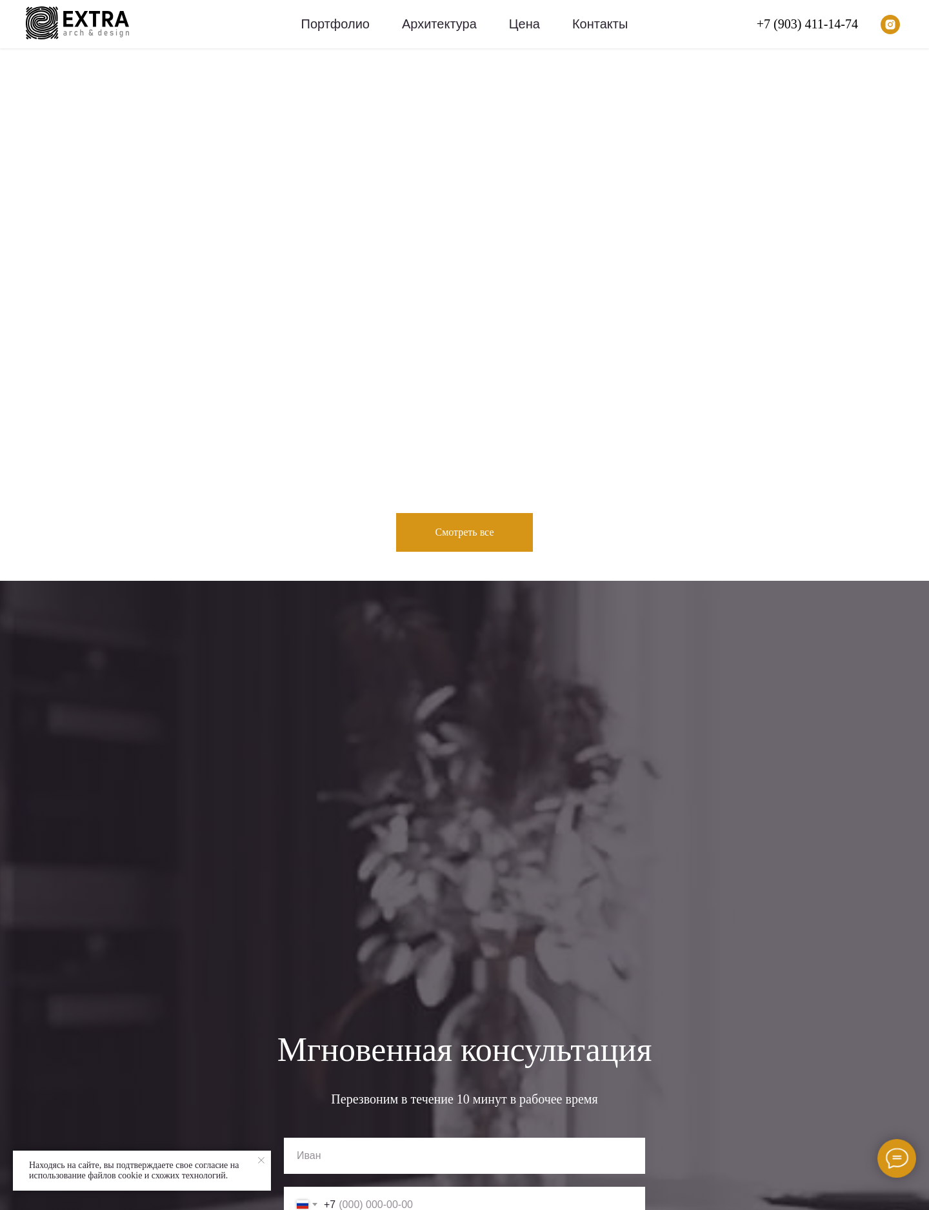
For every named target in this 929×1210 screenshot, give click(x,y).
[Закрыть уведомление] (261, 1160)
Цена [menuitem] (524, 24)
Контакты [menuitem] (600, 24)
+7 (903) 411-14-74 (807, 24)
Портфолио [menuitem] (335, 24)
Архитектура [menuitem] (439, 24)
